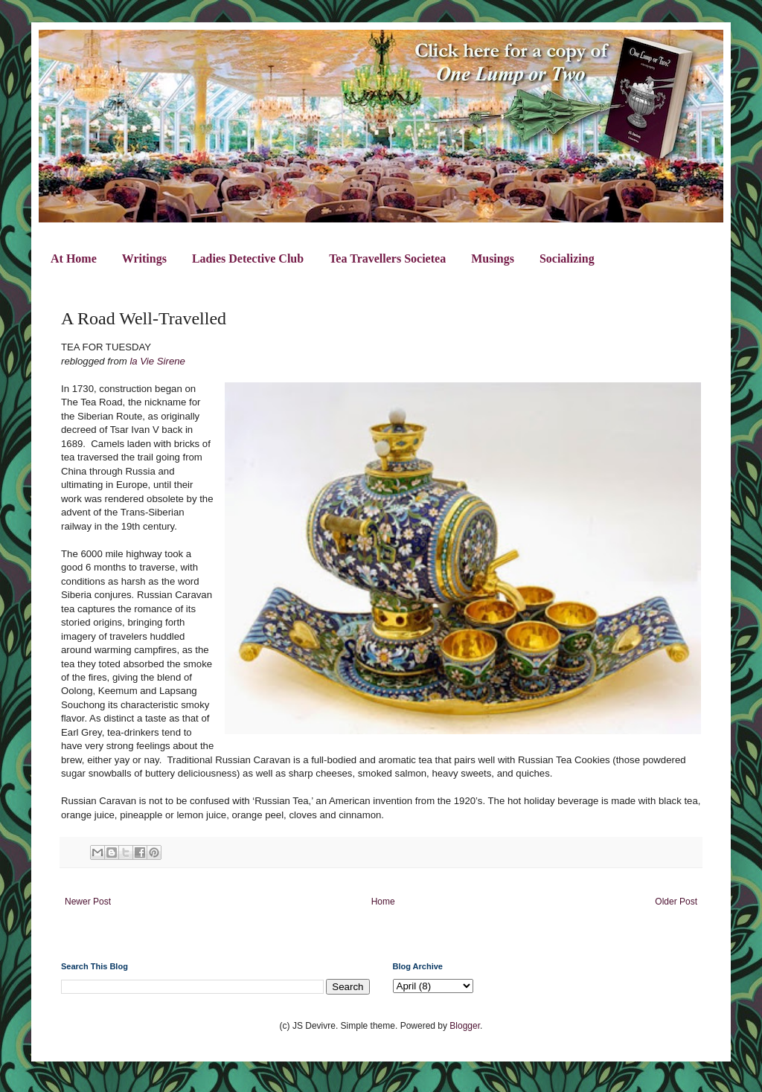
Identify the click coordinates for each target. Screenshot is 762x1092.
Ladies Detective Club (248, 258)
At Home (74, 258)
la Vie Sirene (157, 361)
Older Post (676, 901)
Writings (144, 258)
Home (383, 901)
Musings (492, 258)
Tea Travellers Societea (387, 258)
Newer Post (88, 901)
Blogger (464, 1026)
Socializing (567, 258)
